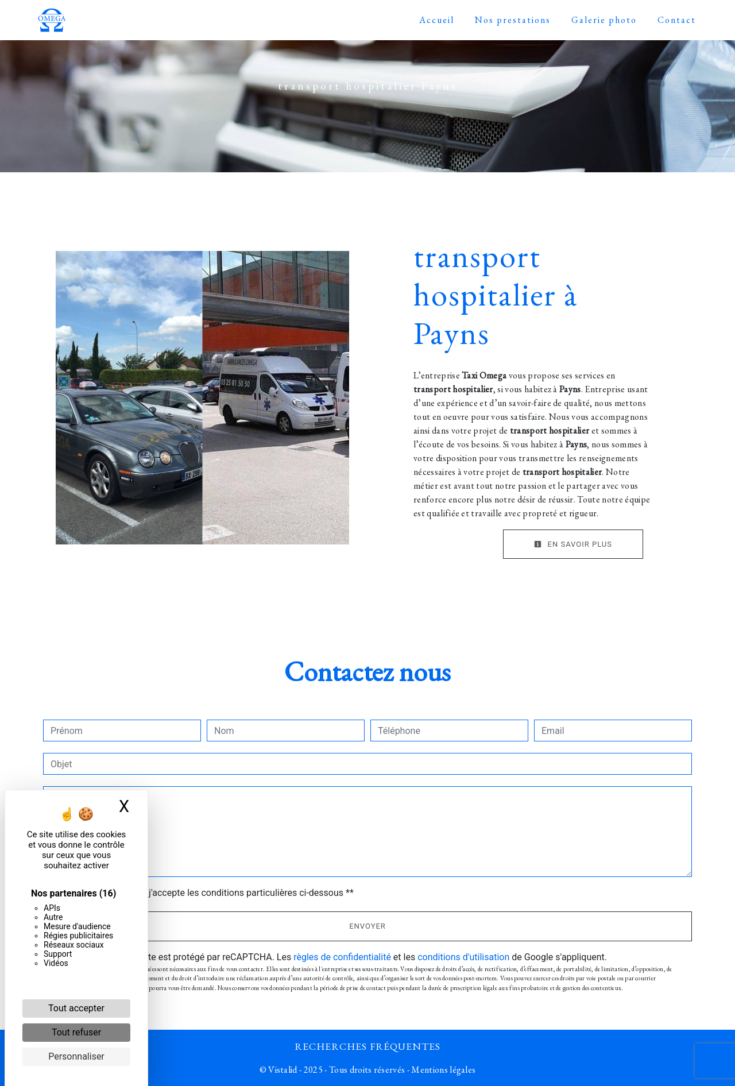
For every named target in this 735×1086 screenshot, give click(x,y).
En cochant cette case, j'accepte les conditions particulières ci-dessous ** (204, 892)
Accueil (436, 20)
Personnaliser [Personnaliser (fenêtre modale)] (76, 1056)
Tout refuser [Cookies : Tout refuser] (76, 1032)
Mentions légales (442, 1070)
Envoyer (367, 926)
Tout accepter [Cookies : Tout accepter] (76, 1008)
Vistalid (282, 1070)
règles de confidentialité (342, 957)
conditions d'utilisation (463, 957)
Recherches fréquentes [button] (367, 1046)
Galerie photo (604, 20)
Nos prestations (513, 20)
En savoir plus (573, 544)
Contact (676, 20)
